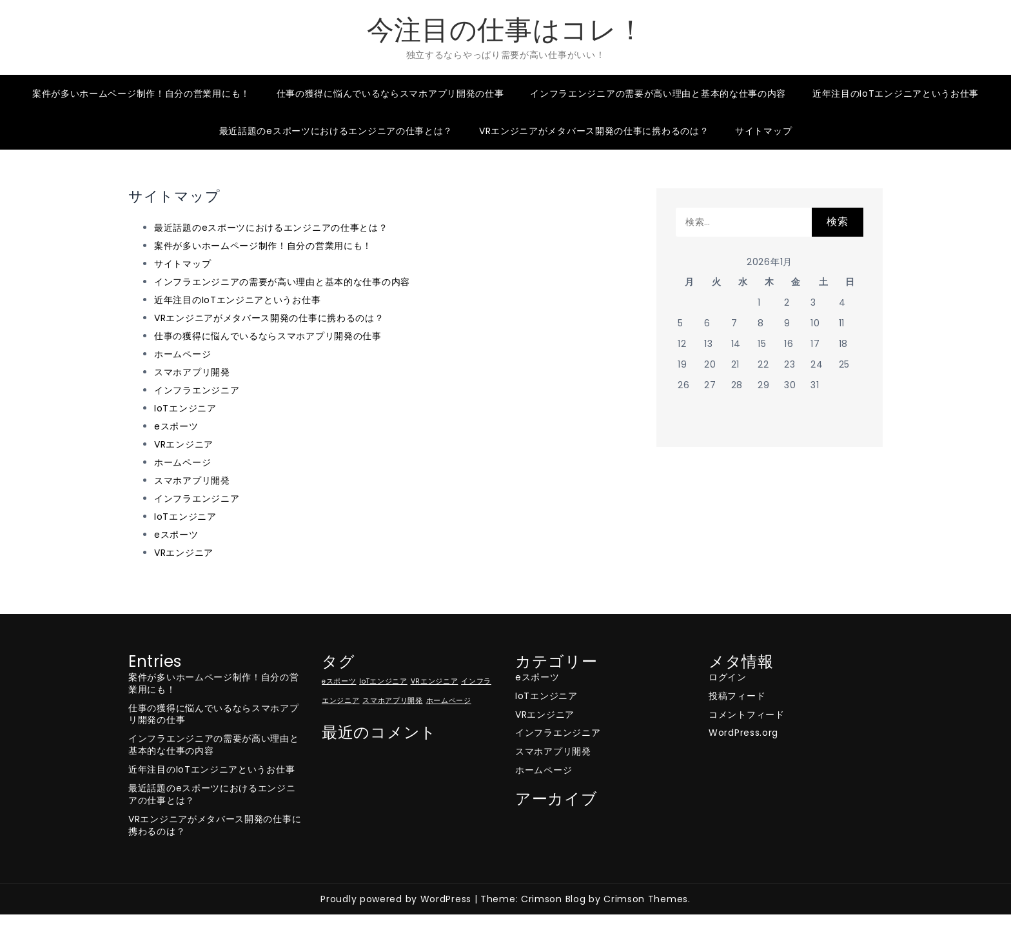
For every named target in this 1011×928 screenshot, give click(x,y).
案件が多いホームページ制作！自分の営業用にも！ (141, 93)
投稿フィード (737, 695)
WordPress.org (743, 732)
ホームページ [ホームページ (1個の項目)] (448, 701)
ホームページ (182, 354)
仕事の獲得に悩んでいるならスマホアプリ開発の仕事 (390, 93)
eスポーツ (176, 426)
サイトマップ (763, 130)
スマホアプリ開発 (192, 372)
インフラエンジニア (196, 390)
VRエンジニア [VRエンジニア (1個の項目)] (434, 681)
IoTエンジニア (185, 408)
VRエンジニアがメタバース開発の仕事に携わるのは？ (594, 130)
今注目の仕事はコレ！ (506, 30)
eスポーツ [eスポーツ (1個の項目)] (339, 681)
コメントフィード (747, 714)
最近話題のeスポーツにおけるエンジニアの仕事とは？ (336, 130)
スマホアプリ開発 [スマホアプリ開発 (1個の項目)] (392, 701)
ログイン (728, 677)
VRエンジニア (183, 444)
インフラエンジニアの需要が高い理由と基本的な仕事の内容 (658, 93)
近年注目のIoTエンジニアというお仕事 (895, 93)
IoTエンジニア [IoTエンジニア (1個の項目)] (383, 681)
